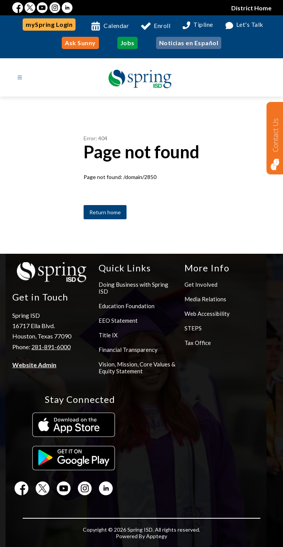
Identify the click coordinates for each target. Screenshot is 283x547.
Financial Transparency (128, 349)
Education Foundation (127, 305)
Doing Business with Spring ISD (133, 288)
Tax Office (197, 342)
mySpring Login (49, 24)
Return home (105, 212)
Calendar (116, 25)
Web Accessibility (207, 313)
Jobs (127, 42)
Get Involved (200, 284)
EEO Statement (118, 320)
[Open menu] (19, 77)
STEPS (193, 328)
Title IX (108, 335)
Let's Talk (249, 24)
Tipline (203, 24)
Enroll (162, 25)
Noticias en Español (189, 42)
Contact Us (275, 135)
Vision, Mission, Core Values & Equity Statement (137, 368)
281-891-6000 (51, 346)
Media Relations (205, 299)
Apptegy (156, 536)
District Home (251, 7)
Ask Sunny (80, 42)
